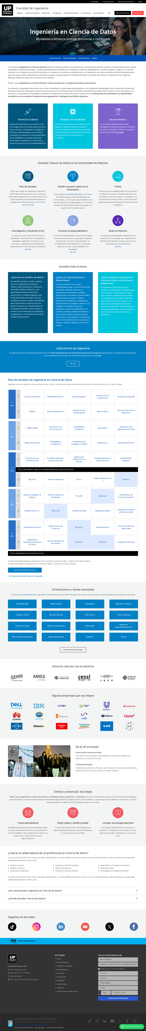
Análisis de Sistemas (32, 443)
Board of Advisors (118, 231)
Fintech (124, 637)
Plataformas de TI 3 (32, 511)
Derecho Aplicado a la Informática (55, 542)
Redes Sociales (56, 604)
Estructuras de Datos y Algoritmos (126, 411)
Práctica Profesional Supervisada (126, 527)
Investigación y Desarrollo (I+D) (28, 231)
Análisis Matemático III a (102, 479)
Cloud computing (123, 615)
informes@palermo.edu (18, 970)
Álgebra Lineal (32, 428)
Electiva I (126, 479)
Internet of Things (22, 626)
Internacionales (108, 1)
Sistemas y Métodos (32, 397)
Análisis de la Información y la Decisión (79, 459)
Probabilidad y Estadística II (55, 443)
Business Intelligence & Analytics (32, 496)
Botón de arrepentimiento (24, 1027)
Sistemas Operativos (56, 479)
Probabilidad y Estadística (79, 428)
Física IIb (79, 496)
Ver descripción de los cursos (25, 570)
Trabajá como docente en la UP (67, 991)
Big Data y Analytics (124, 604)
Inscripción (138, 13)
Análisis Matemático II (55, 411)
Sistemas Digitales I (79, 397)
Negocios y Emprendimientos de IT (124, 626)
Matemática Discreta (126, 443)
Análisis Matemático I (55, 397)
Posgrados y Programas (65, 966)
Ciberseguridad (22, 604)
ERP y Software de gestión (22, 637)
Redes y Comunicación (56, 626)
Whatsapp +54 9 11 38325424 (20, 973)
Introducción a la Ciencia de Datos (55, 428)
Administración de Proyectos (56, 527)
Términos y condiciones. (23, 1025)
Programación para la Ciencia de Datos (102, 459)
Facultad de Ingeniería (32, 8)
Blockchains (89, 626)
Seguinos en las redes (21, 917)
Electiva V (79, 542)
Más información (122, 13)
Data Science (90, 615)
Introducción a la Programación (102, 397)
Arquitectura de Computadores (79, 411)
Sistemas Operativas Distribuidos (56, 496)
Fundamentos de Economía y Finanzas (126, 496)
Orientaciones (84, 58)
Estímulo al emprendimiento (72, 231)
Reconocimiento (118, 120)
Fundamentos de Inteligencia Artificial (79, 443)
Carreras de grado (63, 962)
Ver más (31, 205)
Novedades (95, 1)
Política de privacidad (40, 1025)
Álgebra (32, 411)
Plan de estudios (69, 58)
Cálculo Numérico (102, 527)
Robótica (90, 637)
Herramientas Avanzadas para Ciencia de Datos (32, 542)
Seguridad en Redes (102, 511)
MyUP (140, 1)
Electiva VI (103, 542)
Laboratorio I (103, 428)
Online (94, 58)
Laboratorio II (102, 443)
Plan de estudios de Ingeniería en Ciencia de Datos (40, 380)
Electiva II (102, 496)
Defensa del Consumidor (55, 1027)
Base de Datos (102, 411)
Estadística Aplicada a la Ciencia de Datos (55, 459)
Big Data (32, 479)
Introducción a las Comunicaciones (32, 459)
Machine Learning (56, 615)
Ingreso (59, 959)
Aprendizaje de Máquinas (126, 459)
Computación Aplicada (126, 397)
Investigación (61, 977)
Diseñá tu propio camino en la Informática (73, 188)
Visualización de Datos (32, 527)
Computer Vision (22, 615)
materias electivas (75, 194)
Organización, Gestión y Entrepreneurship (125, 511)
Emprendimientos (63, 970)
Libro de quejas (40, 1027)
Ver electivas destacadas (73, 649)
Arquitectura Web (79, 511)
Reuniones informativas (126, 1)
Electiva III (56, 511)
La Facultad (60, 973)
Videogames (90, 604)
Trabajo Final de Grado (126, 542)
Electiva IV (79, 527)
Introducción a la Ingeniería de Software (126, 428)
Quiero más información (118, 998)
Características (55, 58)
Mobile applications (56, 637)
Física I (79, 479)
